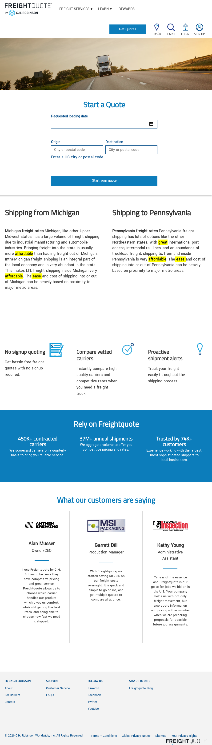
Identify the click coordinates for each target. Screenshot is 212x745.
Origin (55, 142)
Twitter (92, 702)
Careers (10, 702)
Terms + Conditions (104, 736)
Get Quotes (127, 29)
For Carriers (12, 695)
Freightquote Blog (141, 688)
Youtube (93, 709)
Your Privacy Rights (184, 736)
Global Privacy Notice (137, 736)
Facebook (94, 695)
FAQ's (50, 695)
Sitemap (160, 736)
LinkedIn (93, 688)
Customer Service (58, 688)
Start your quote (104, 180)
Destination (114, 142)
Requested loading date (69, 116)
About (8, 688)
